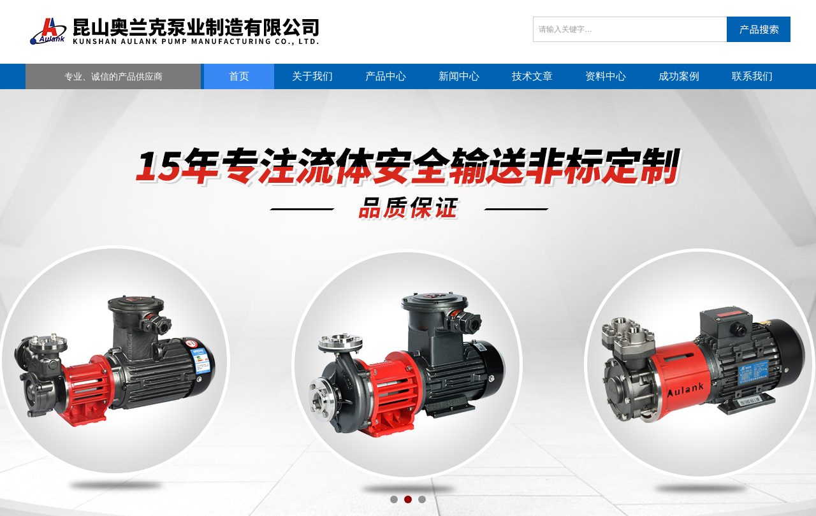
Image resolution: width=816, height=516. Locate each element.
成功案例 (679, 76)
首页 (239, 76)
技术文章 (532, 76)
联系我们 (752, 76)
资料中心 (605, 76)
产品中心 (385, 76)
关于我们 (312, 76)
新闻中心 (459, 76)
